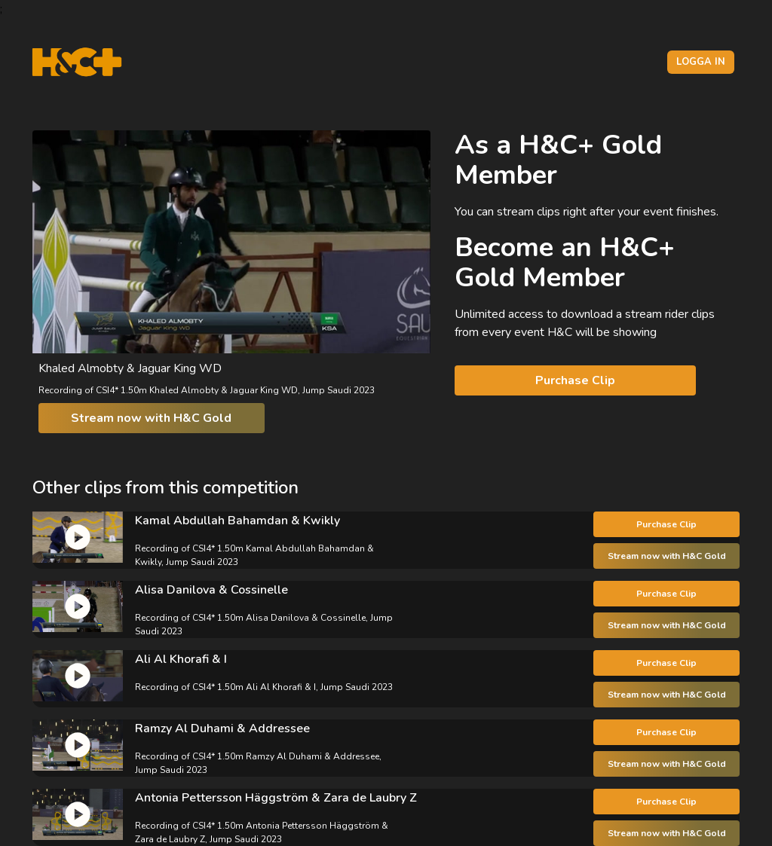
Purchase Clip (575, 380)
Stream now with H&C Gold (151, 418)
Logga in (700, 62)
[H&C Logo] (76, 62)
